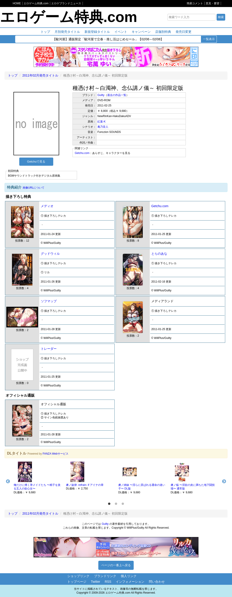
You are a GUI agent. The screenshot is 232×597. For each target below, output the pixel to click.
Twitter (95, 581)
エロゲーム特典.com (68, 17)
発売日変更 (183, 32)
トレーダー (49, 348)
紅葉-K (101, 121)
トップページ (76, 581)
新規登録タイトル (97, 32)
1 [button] (109, 504)
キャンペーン (141, 32)
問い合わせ (157, 581)
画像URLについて (33, 187)
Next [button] (224, 481)
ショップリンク (78, 576)
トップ (45, 32)
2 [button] (116, 504)
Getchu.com (82, 153)
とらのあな (159, 253)
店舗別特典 (163, 32)
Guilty (100, 95)
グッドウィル (50, 253)
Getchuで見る (36, 161)
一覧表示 (209, 39)
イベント (120, 32)
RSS (108, 581)
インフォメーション (130, 581)
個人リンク (129, 576)
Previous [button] (8, 481)
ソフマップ (49, 301)
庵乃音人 (102, 126)
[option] (37, 477)
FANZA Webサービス (55, 453)
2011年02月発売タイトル (40, 75)
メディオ (47, 206)
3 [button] (123, 504)
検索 (221, 17)
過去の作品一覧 (116, 95)
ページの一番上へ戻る (116, 565)
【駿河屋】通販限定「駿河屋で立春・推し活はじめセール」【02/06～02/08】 (108, 39)
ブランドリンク (105, 576)
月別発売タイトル (67, 32)
